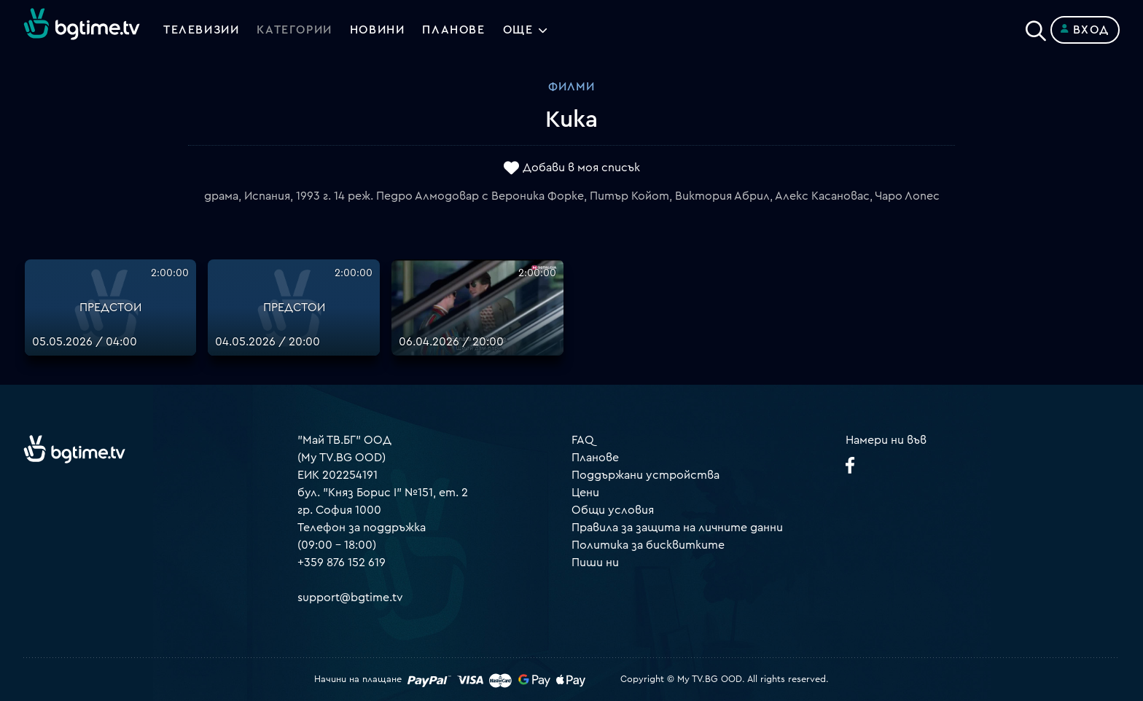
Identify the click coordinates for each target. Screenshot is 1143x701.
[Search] (1036, 27)
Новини (377, 30)
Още (518, 30)
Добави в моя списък (581, 168)
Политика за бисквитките (648, 545)
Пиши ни (595, 562)
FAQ (583, 440)
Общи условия (613, 510)
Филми (571, 87)
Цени (585, 492)
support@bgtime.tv (350, 597)
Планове (595, 457)
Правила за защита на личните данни (677, 527)
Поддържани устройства (645, 475)
